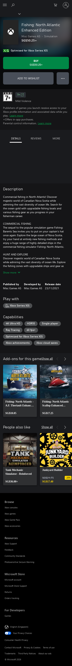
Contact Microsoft (13, 647)
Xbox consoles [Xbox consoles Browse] (11, 507)
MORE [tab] (56, 138)
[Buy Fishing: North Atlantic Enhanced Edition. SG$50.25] (36, 63)
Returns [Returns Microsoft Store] (8, 592)
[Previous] (57, 359)
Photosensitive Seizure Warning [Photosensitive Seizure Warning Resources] (19, 562)
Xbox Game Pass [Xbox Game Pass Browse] (12, 520)
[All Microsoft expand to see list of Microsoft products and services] (4, 5)
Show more (11, 272)
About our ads (44, 653)
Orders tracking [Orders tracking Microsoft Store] (12, 598)
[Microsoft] (36, 3)
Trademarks (10, 653)
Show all (47, 358)
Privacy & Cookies (32, 647)
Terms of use (49, 647)
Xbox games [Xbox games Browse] (10, 513)
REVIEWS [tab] (36, 138)
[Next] (65, 359)
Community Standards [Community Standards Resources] (15, 556)
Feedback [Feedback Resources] (9, 549)
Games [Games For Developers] (8, 616)
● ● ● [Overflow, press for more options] (63, 78)
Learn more (16, 115)
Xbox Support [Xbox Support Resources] (11, 543)
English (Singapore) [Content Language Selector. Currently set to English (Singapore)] (19, 626)
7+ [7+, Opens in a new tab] (20, 94)
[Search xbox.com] (13, 5)
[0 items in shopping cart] (56, 5)
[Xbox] (10, 13)
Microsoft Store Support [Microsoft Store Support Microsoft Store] (16, 586)
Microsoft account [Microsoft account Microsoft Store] (13, 579)
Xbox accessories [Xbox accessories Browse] (12, 526)
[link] (20, 391)
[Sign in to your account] (65, 5)
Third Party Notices (27, 653)
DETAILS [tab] (16, 138)
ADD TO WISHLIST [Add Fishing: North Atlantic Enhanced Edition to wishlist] (28, 78)
